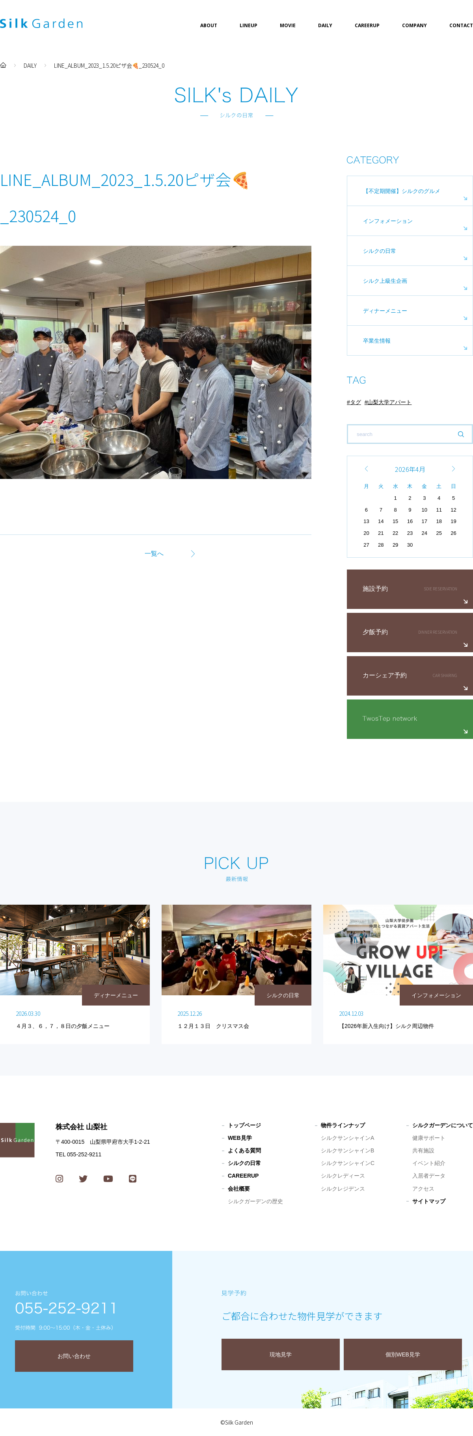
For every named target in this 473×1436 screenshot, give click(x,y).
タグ (355, 402)
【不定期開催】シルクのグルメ (401, 191)
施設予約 (375, 588)
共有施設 (423, 1150)
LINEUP (248, 25)
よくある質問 (244, 1150)
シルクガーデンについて (442, 1125)
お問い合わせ (74, 1356)
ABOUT (208, 25)
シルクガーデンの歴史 (255, 1201)
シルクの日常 (379, 251)
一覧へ (154, 553)
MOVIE (288, 25)
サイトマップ (428, 1201)
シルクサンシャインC (347, 1163)
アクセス (423, 1189)
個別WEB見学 (402, 1354)
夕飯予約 (375, 632)
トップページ (244, 1125)
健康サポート (428, 1138)
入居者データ (428, 1176)
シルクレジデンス (343, 1189)
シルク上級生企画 (385, 281)
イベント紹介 (428, 1163)
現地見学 (281, 1354)
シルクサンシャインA (347, 1138)
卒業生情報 (377, 341)
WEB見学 (240, 1138)
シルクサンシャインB (347, 1150)
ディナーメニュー (385, 311)
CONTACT (461, 25)
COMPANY (414, 25)
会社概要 (239, 1189)
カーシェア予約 (385, 675)
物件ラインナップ (343, 1125)
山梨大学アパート (389, 402)
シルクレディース (343, 1176)
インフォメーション (388, 221)
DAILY (325, 25)
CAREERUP (367, 25)
